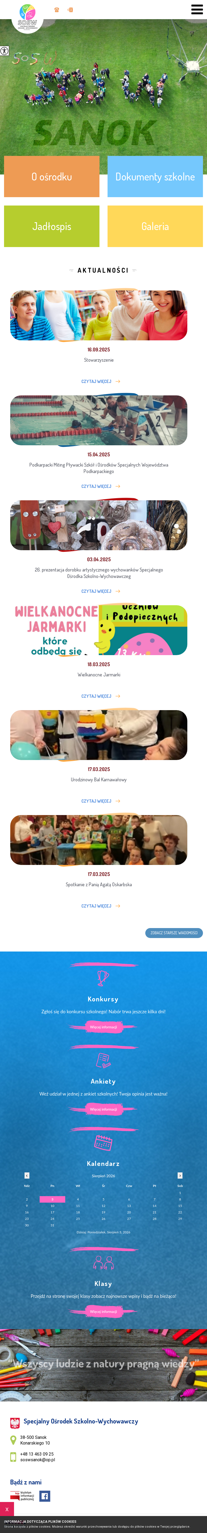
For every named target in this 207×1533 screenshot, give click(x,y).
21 (155, 1212)
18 (78, 1212)
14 (155, 1206)
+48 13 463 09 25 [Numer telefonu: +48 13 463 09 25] (37, 1454)
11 (78, 1206)
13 (129, 1206)
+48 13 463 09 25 (56, 10)
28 (155, 1219)
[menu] (197, 9)
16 (27, 1212)
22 (180, 1212)
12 (103, 1206)
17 (52, 1212)
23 (27, 1219)
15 (180, 1206)
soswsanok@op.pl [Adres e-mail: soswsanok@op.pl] (37, 1459)
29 (180, 1219)
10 (52, 1206)
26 (103, 1219)
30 (27, 1225)
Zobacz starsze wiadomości (174, 932)
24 (52, 1219)
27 (129, 1219)
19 (103, 1212)
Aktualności (103, 270)
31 (52, 1225)
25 (78, 1219)
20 (129, 1212)
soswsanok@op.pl (70, 10)
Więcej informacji (103, 1027)
